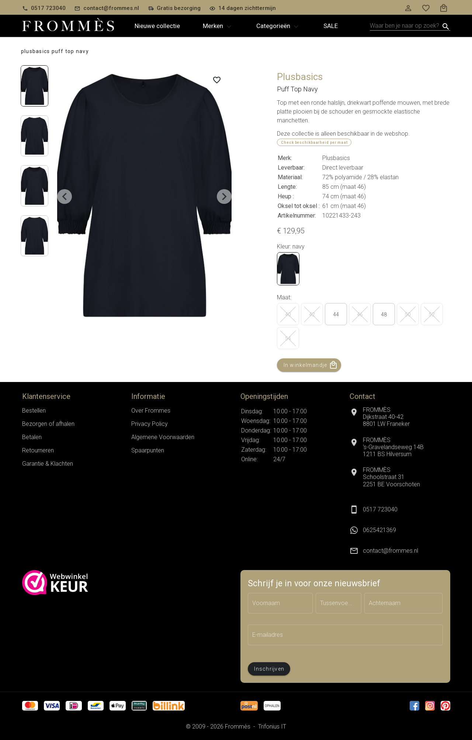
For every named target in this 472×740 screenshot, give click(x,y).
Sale (330, 25)
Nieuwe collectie (157, 25)
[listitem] (400, 530)
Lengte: (287, 186)
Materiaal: (290, 177)
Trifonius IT (272, 726)
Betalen (32, 437)
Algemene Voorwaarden (162, 437)
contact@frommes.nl (390, 550)
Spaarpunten (147, 450)
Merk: (285, 157)
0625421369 (379, 530)
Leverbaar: (291, 167)
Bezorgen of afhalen (48, 423)
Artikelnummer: (297, 215)
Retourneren (38, 450)
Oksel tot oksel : (299, 205)
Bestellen (34, 410)
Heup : (286, 196)
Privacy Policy (149, 423)
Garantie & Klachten (47, 463)
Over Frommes (150, 410)
